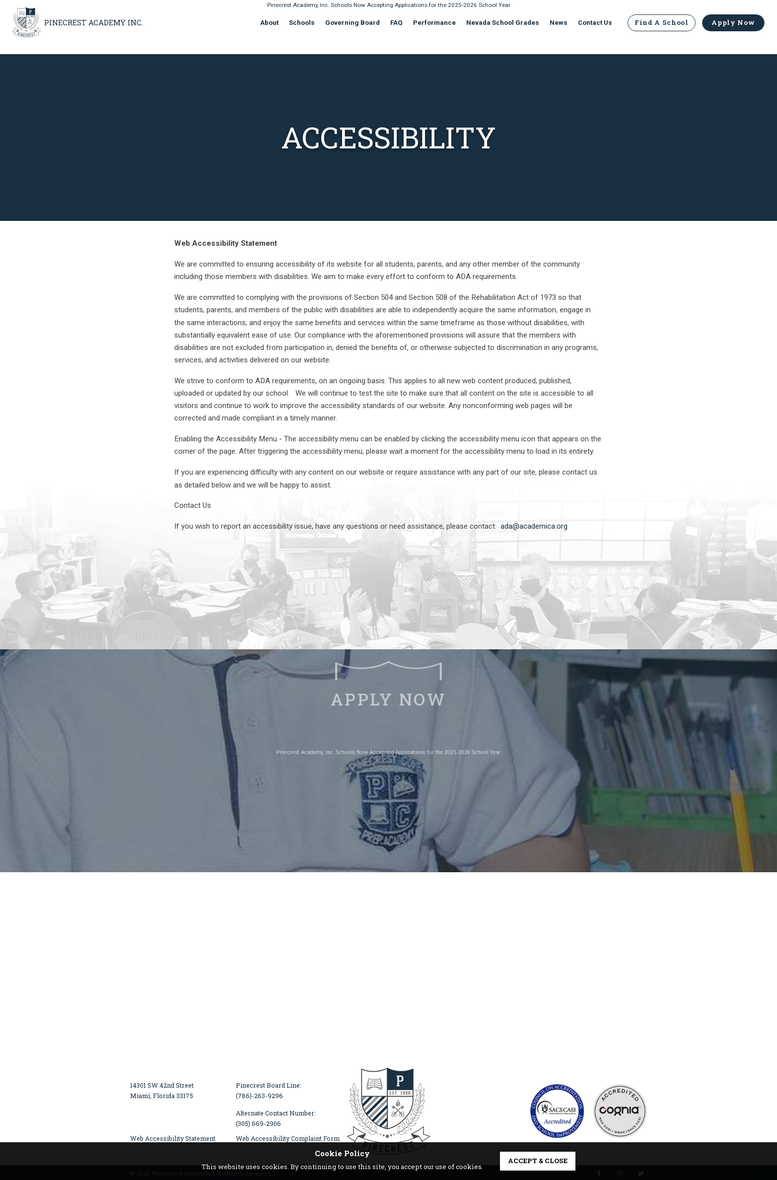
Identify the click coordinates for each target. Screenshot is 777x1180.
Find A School (660, 29)
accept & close (537, 1160)
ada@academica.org (533, 526)
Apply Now (731, 29)
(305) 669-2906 (258, 1123)
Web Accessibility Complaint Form (288, 1138)
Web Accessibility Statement (172, 1138)
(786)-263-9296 (259, 1096)
